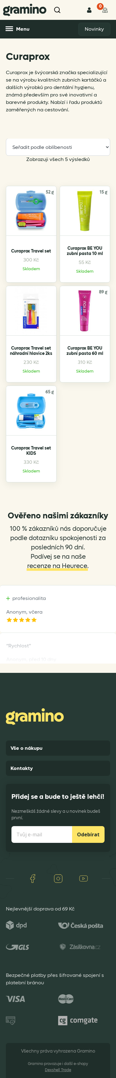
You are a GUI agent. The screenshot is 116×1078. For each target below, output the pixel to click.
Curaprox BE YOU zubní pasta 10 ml (85, 251)
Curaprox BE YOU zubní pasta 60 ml (85, 350)
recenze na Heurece (57, 566)
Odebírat (88, 834)
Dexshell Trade (58, 1069)
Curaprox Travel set (31, 251)
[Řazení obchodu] (58, 147)
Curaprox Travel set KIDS (31, 450)
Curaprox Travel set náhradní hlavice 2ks (31, 350)
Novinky (94, 29)
